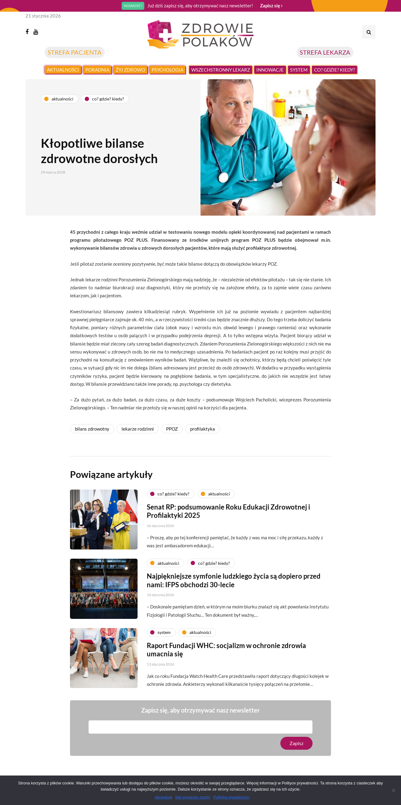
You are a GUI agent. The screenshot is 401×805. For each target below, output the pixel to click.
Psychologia (167, 69)
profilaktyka (202, 429)
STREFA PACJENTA (75, 52)
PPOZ (172, 429)
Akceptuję (163, 797)
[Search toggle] (369, 32)
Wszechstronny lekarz (220, 69)
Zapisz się (271, 5)
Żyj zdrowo (130, 69)
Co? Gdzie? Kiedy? (334, 69)
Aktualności (63, 69)
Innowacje (270, 69)
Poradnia (97, 69)
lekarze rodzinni (138, 429)
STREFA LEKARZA (325, 52)
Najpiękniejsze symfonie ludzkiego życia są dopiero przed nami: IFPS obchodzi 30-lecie (234, 585)
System (299, 69)
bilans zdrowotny (92, 429)
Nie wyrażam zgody (192, 797)
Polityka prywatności (231, 797)
